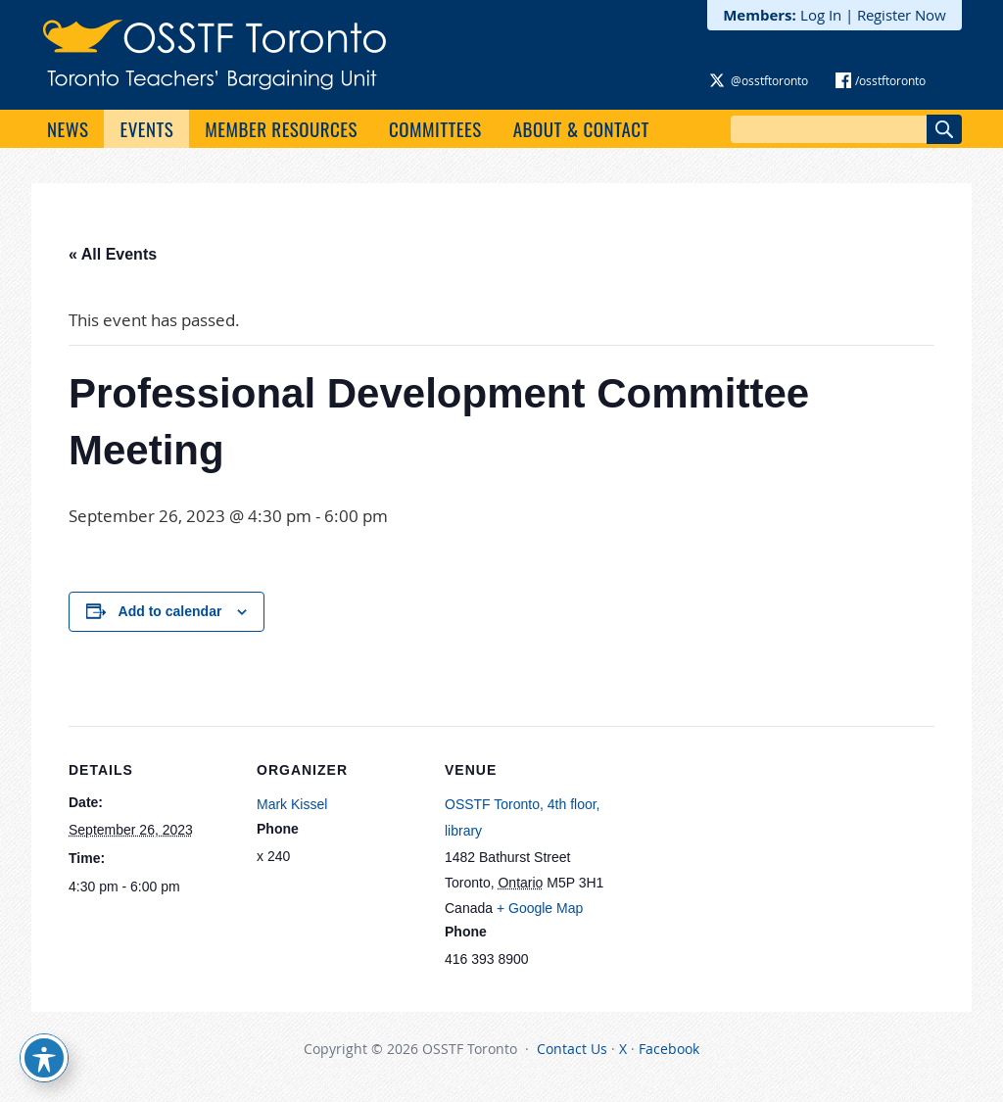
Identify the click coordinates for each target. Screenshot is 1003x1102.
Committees (435, 128)
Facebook (669, 1048)
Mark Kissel (292, 804)
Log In (820, 14)
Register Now (901, 14)
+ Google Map (540, 908)
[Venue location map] (736, 860)
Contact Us (572, 1048)
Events (146, 128)
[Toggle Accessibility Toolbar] (44, 1057)
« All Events (113, 254)
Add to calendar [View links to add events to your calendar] (170, 611)
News (67, 128)
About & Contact (581, 128)
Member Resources (281, 128)
